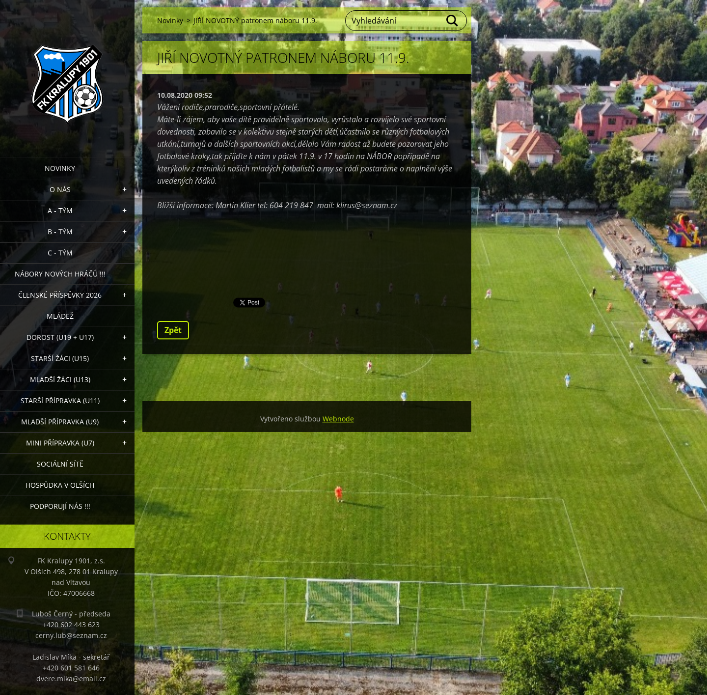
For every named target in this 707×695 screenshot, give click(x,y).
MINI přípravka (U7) (60, 442)
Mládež (60, 316)
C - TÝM (60, 252)
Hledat (452, 20)
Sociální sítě (60, 464)
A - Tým (60, 210)
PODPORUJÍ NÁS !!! (60, 506)
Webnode (338, 418)
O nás (60, 189)
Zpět (173, 330)
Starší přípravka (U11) (60, 400)
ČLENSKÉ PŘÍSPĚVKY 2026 (60, 295)
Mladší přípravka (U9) (60, 421)
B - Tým (60, 231)
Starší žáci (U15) (60, 358)
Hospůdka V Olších (60, 485)
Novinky (60, 168)
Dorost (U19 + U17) (60, 337)
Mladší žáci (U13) (60, 379)
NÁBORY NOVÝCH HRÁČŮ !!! (60, 273)
